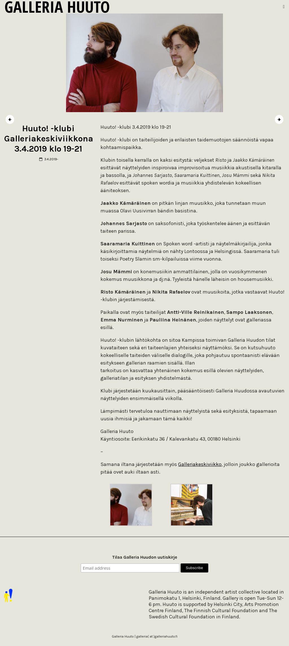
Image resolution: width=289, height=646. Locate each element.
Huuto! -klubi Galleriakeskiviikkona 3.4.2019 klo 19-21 (48, 138)
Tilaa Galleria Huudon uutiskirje (144, 557)
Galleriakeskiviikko (200, 464)
